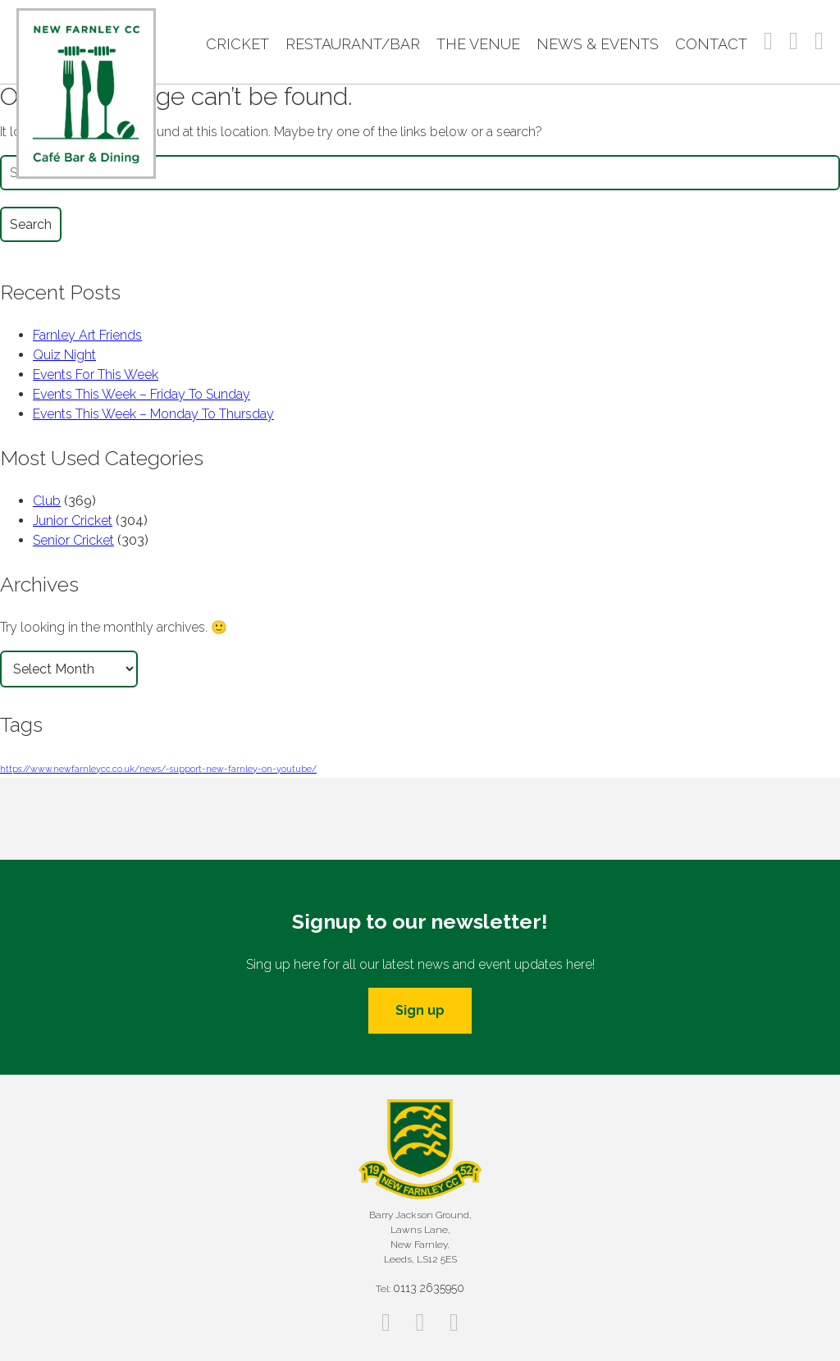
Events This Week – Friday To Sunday (141, 394)
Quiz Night (64, 355)
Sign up (420, 1010)
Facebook (768, 41)
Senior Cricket (73, 540)
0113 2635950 (428, 1288)
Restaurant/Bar (352, 44)
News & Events (597, 44)
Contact (711, 44)
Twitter (819, 41)
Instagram (793, 41)
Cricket (237, 44)
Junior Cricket (72, 520)
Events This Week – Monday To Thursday (153, 414)
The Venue (478, 44)
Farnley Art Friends (87, 335)
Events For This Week (95, 374)
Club (47, 501)
